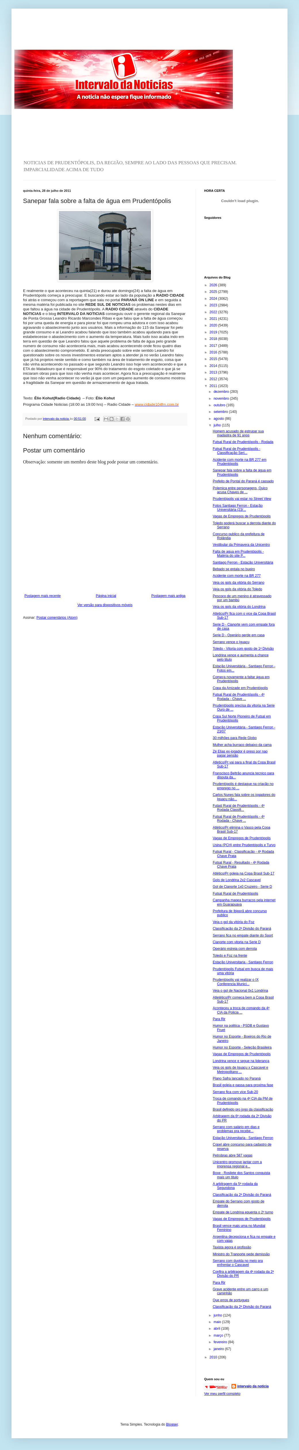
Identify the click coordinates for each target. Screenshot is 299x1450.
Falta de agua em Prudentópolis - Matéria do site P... (238, 554)
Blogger (172, 1424)
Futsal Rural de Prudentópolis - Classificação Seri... (236, 451)
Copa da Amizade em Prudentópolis (240, 688)
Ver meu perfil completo (222, 1394)
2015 (214, 359)
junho (218, 1315)
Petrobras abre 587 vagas (232, 1155)
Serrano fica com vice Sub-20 (235, 1092)
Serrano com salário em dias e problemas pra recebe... (236, 1129)
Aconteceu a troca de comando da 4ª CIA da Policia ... (241, 1010)
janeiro (219, 1349)
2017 (214, 346)
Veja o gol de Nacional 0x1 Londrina (240, 991)
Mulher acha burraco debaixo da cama (242, 745)
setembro (221, 412)
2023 (214, 305)
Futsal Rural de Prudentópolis (235, 894)
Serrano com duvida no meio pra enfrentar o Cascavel (238, 1263)
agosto (219, 419)
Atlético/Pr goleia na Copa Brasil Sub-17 (243, 873)
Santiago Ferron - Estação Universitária (243, 562)
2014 (214, 366)
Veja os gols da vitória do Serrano (238, 583)
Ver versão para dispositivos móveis (104, 605)
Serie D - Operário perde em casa (238, 635)
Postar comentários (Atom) (57, 618)
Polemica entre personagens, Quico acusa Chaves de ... (240, 490)
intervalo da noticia (56, 418)
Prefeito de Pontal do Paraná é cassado (243, 481)
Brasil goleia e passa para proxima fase (243, 1085)
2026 (214, 285)
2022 (214, 312)
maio (218, 1322)
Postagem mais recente (42, 596)
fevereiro (221, 1342)
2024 (214, 299)
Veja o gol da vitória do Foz (233, 922)
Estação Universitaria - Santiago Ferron (243, 962)
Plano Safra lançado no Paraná (237, 1078)
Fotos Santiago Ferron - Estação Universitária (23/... (237, 508)
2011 (214, 386)
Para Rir (219, 1019)
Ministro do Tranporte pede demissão (241, 1254)
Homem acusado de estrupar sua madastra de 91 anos (238, 433)
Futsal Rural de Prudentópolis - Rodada (243, 442)
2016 (214, 352)
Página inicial (106, 596)
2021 (214, 319)
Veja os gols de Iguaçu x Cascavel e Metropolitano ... (240, 1070)
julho (218, 425)
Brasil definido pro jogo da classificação (243, 1109)
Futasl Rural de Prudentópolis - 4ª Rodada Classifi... (238, 808)
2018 (214, 339)
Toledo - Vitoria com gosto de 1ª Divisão (243, 649)
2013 (214, 372)
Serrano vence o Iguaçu (231, 642)
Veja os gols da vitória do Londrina (239, 607)
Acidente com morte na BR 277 (237, 576)
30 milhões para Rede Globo (235, 738)
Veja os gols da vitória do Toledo (237, 589)
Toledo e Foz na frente (230, 956)
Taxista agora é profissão (232, 1247)
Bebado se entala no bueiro (234, 569)
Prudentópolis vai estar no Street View (242, 499)
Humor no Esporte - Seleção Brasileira (242, 1047)
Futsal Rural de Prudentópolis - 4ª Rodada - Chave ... (238, 697)
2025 (214, 292)
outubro (220, 405)
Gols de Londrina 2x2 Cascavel (237, 880)
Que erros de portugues (231, 1300)
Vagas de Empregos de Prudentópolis (242, 516)
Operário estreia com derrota (235, 949)
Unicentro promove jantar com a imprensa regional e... (237, 1164)
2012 (214, 379)
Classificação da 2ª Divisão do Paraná (242, 929)
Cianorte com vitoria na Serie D (237, 942)
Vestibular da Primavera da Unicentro (241, 545)
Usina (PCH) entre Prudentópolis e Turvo (244, 845)
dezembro (222, 392)
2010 (214, 1357)
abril (217, 1329)
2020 (214, 325)
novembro (222, 399)
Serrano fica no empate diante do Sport (243, 935)
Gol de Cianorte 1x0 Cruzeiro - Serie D (242, 887)
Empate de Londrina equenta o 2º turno (243, 1212)
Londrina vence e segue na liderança (241, 1061)
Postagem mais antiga (168, 596)
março (219, 1335)
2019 (214, 332)
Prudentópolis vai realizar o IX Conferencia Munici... (235, 982)
